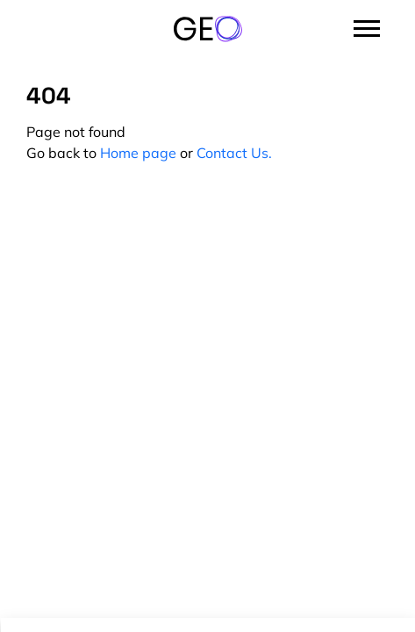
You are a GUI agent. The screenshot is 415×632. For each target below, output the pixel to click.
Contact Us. (234, 153)
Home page (138, 153)
